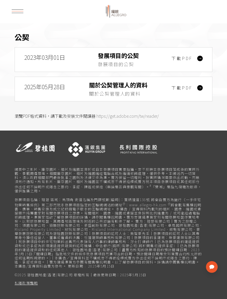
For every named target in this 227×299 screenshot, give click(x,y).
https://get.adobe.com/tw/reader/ (127, 116)
